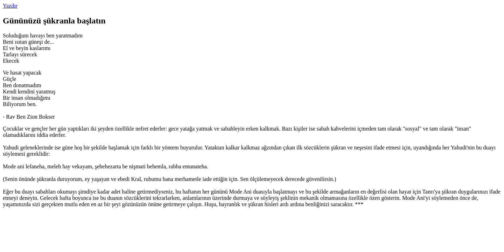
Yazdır (10, 6)
